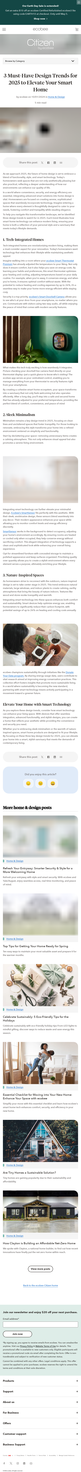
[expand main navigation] (4, 29)
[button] (40, 1381)
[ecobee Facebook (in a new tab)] (5, 1463)
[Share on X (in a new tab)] (43, 162)
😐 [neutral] (40, 783)
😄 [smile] (52, 783)
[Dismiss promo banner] (79, 2)
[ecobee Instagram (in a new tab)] (17, 1463)
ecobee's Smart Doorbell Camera (47, 296)
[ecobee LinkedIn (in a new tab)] (24, 1463)
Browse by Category (40, 61)
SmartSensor (9, 531)
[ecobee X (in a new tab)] (11, 1463)
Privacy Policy (26, 1346)
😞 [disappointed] (28, 783)
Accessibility (52, 1455)
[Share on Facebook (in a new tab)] (48, 162)
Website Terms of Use (45, 1346)
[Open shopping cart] (77, 29)
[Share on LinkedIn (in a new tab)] (55, 162)
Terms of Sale (42, 1455)
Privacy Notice (20, 1455)
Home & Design (56, 96)
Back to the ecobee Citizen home (40, 1285)
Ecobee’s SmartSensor (23, 512)
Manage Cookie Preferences (66, 1455)
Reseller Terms (31, 1455)
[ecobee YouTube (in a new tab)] (29, 1463)
